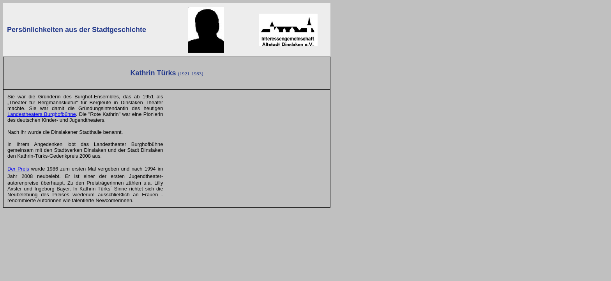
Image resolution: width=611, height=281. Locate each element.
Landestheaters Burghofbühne (41, 114)
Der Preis (18, 169)
